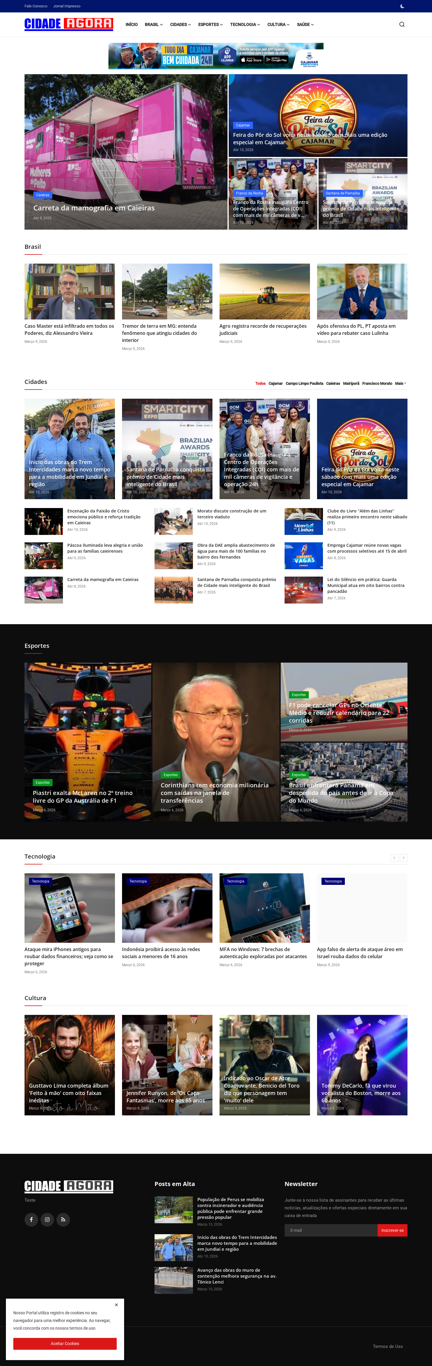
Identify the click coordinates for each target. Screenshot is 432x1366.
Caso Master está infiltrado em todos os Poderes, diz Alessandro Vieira (69, 329)
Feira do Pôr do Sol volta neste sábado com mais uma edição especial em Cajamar (310, 138)
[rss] (63, 1220)
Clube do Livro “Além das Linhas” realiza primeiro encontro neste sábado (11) (367, 516)
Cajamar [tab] (276, 383)
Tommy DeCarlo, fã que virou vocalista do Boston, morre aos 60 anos (361, 1093)
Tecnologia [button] (245, 24)
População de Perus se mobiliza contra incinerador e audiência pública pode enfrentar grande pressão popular (230, 1208)
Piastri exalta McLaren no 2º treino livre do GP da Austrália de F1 (83, 796)
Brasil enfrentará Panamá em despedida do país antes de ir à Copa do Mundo (341, 792)
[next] (403, 858)
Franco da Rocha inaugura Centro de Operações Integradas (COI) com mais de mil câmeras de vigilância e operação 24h (261, 469)
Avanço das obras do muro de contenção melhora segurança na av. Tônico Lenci (237, 1276)
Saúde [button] (305, 24)
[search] (402, 24)
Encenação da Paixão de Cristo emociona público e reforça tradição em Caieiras (104, 516)
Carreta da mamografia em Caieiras (103, 579)
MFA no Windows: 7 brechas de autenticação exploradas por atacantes (361, 953)
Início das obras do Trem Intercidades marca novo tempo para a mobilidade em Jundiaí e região (69, 473)
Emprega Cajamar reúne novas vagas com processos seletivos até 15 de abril (367, 548)
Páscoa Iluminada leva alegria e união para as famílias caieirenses (105, 548)
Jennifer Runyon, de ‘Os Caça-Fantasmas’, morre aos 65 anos (165, 1096)
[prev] (394, 858)
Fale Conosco (36, 6)
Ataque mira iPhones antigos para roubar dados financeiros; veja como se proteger (166, 956)
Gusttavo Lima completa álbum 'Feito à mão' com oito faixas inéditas (68, 1093)
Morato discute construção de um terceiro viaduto (231, 514)
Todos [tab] (260, 383)
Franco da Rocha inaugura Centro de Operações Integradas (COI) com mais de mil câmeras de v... (270, 209)
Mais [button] (399, 383)
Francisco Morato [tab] (377, 383)
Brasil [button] (154, 24)
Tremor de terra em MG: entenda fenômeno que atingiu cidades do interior (159, 333)
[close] (116, 1305)
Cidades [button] (180, 24)
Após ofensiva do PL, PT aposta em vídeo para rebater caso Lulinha (356, 329)
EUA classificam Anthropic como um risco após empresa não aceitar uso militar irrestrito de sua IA (65, 956)
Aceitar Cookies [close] (65, 1343)
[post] (126, 152)
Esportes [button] (210, 24)
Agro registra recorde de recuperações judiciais (263, 329)
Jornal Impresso (66, 6)
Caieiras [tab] (333, 383)
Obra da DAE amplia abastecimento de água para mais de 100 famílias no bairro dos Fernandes (236, 551)
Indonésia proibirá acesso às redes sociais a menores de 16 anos (259, 953)
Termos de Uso (388, 1346)
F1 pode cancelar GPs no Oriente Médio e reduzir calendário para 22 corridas (339, 712)
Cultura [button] (278, 24)
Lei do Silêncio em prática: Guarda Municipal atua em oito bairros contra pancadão (366, 585)
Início (132, 24)
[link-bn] (216, 56)
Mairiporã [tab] (351, 383)
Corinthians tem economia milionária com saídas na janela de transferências (215, 792)
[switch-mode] (403, 6)
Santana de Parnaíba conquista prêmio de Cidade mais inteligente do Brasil (361, 209)
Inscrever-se (392, 1230)
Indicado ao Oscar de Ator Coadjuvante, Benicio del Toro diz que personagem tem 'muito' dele (262, 1089)
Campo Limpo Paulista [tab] (304, 383)
